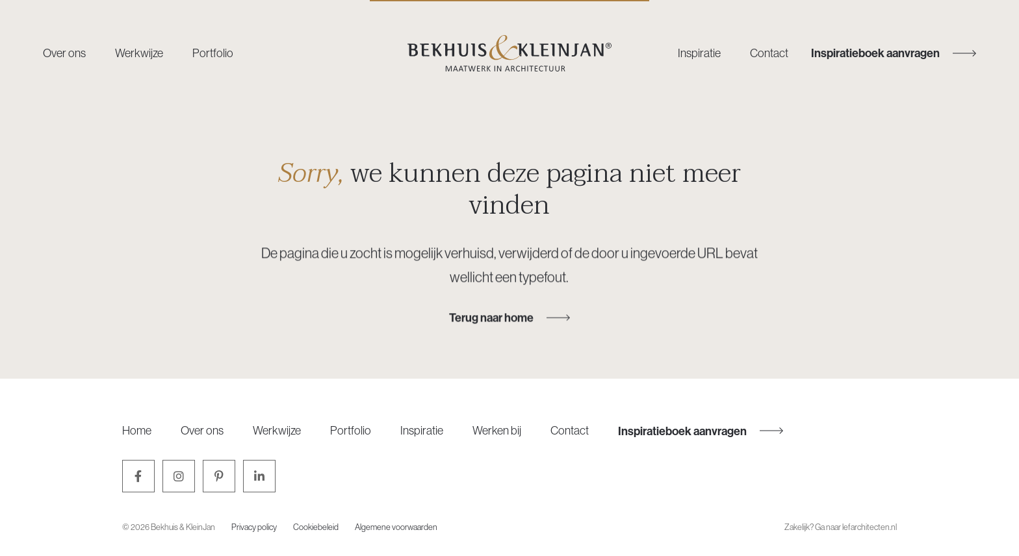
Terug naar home (509, 317)
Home (136, 430)
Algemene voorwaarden (396, 527)
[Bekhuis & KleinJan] (509, 53)
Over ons (64, 52)
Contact (769, 52)
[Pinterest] (219, 476)
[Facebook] (138, 476)
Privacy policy (254, 527)
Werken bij (496, 430)
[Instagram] (178, 476)
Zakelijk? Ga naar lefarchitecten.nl (840, 527)
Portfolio (212, 52)
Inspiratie (699, 52)
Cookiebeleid (316, 527)
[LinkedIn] (259, 476)
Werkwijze (139, 52)
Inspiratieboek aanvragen (700, 430)
